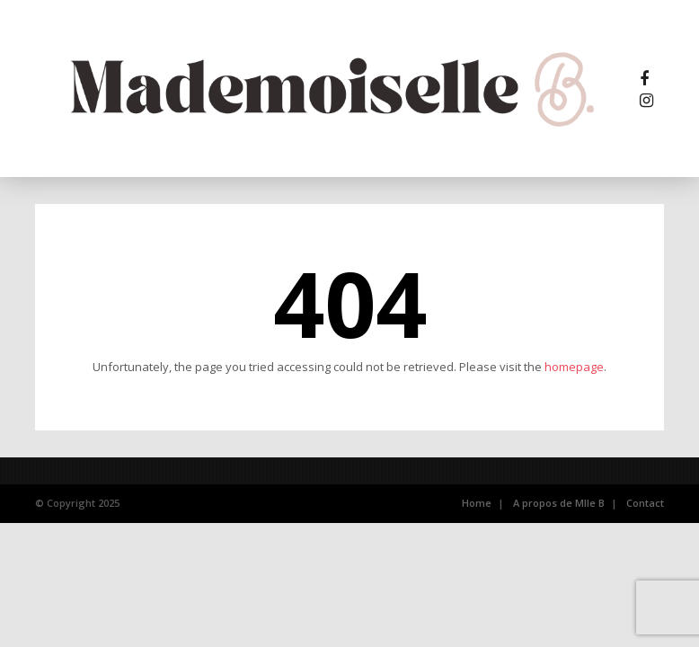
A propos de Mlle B (559, 503)
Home (476, 503)
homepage (574, 367)
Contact (645, 503)
